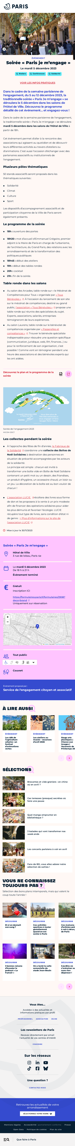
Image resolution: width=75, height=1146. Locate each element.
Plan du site (56, 1129)
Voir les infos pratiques (37, 82)
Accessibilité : (42, 1125)
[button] (37, 626)
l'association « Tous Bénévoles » (34, 307)
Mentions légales (12, 1125)
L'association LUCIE (19, 497)
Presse (68, 1125)
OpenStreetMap (60, 644)
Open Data (18, 1129)
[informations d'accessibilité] (19, 662)
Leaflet (45, 644)
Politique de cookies (37, 1129)
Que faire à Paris (26, 1139)
